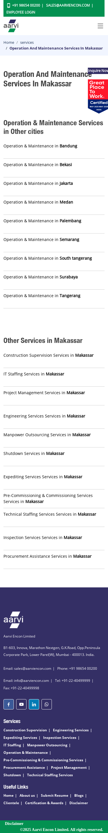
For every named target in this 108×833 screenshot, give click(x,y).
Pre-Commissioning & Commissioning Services (43, 760)
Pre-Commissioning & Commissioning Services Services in (48, 498)
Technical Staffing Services (50, 775)
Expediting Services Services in (42, 476)
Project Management (69, 767)
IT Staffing (12, 745)
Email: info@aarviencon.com (26, 680)
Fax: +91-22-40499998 (21, 688)
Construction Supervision (25, 730)
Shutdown (12, 775)
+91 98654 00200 (26, 5)
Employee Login (20, 12)
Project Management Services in (44, 392)
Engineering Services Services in (44, 416)
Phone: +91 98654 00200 (77, 668)
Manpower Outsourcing (47, 745)
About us (27, 795)
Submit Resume (54, 795)
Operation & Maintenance (25, 752)
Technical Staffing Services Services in (49, 514)
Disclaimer (78, 802)
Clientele (11, 802)
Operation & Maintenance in (40, 146)
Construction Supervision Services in (48, 355)
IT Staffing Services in (33, 374)
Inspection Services (59, 737)
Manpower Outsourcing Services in (47, 434)
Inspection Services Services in (42, 537)
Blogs (79, 795)
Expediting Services (20, 737)
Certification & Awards (44, 802)
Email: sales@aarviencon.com (27, 668)
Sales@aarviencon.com (68, 5)
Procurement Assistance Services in (47, 556)
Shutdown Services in (34, 453)
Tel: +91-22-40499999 (72, 680)
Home (8, 42)
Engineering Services (71, 730)
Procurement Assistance (24, 767)
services (27, 42)
